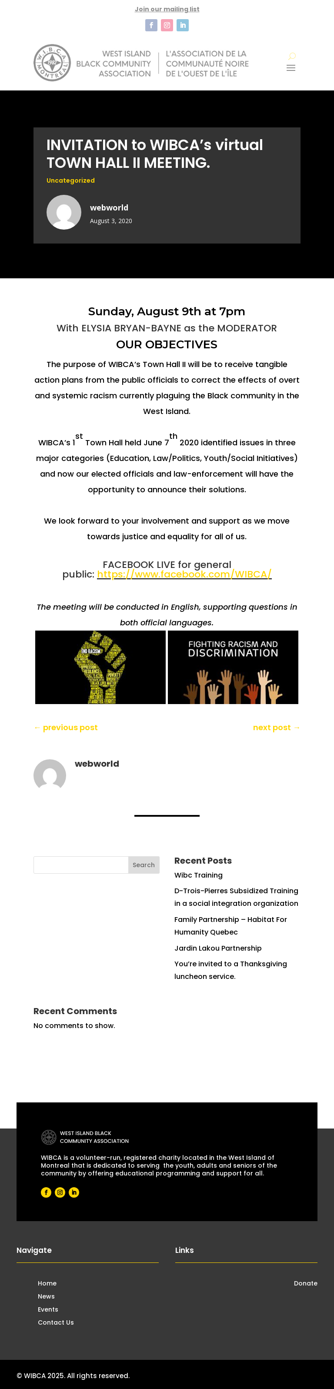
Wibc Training (198, 875)
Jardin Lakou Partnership (218, 948)
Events (48, 1310)
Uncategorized (71, 180)
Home (47, 1284)
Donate (305, 1284)
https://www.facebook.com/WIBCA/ (184, 574)
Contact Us (56, 1323)
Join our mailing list (167, 9)
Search (144, 865)
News (46, 1297)
